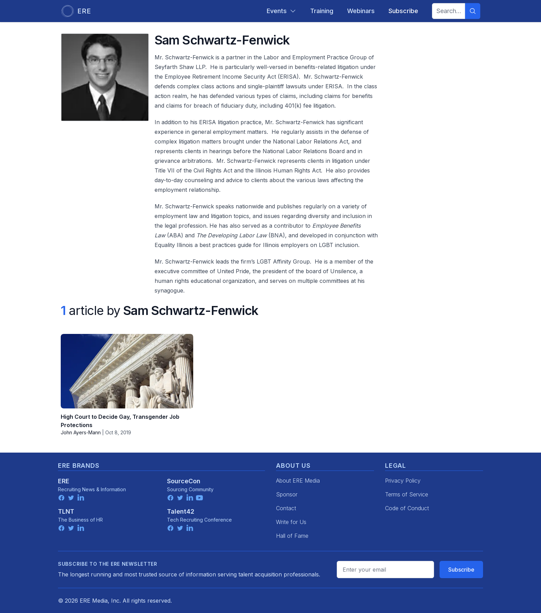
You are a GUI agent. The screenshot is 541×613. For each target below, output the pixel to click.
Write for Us (291, 521)
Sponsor (286, 494)
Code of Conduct (407, 508)
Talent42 (180, 511)
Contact (286, 508)
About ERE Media (298, 480)
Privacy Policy (403, 480)
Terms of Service (406, 494)
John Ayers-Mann (81, 432)
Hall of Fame (292, 535)
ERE (63, 481)
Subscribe (461, 569)
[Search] (472, 11)
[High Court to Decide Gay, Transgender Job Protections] (127, 371)
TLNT (66, 511)
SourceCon (183, 481)
